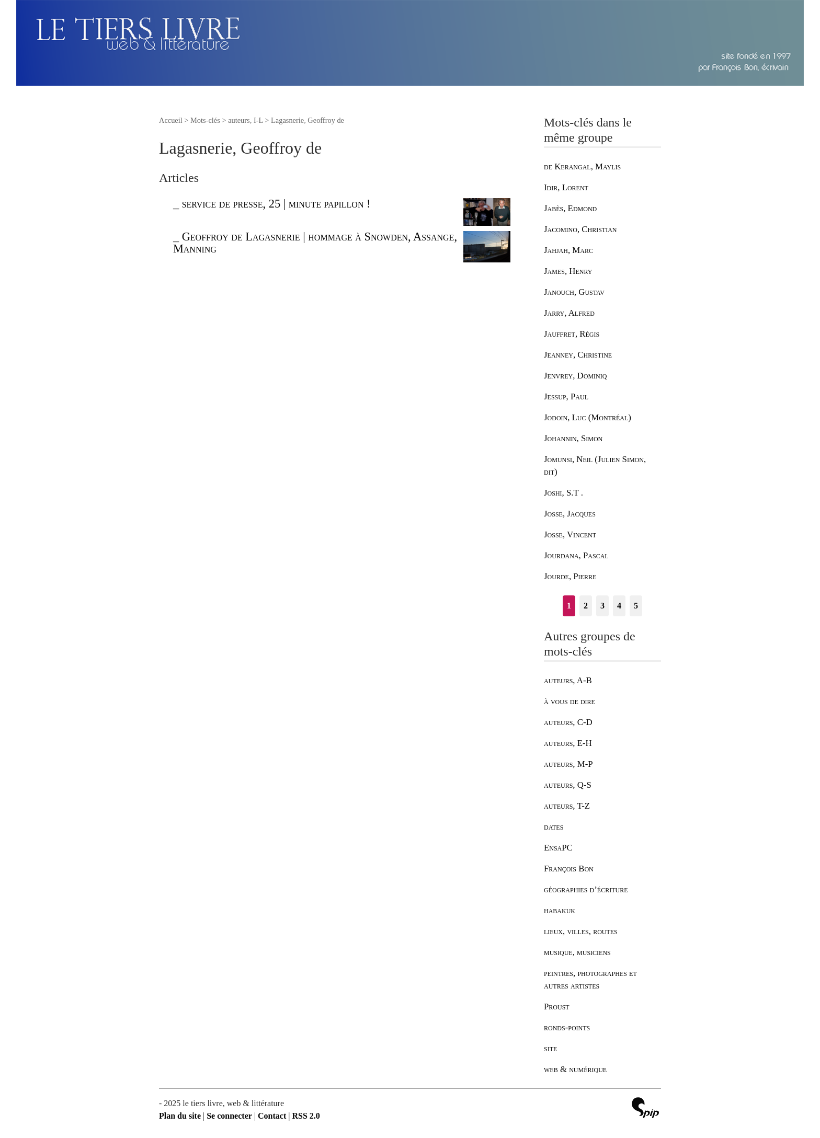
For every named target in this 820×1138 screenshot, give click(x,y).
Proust (557, 1006)
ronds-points (567, 1027)
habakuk (559, 910)
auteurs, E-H (568, 743)
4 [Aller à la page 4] (619, 605)
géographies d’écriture (586, 889)
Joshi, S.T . (563, 493)
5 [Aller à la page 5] (636, 605)
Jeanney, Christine (578, 355)
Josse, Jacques (570, 514)
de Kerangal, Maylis (582, 166)
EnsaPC (558, 848)
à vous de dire (569, 701)
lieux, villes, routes (581, 931)
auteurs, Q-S (567, 785)
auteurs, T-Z (567, 806)
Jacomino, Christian (580, 229)
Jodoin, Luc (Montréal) (587, 417)
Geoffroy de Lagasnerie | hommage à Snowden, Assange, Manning (315, 242)
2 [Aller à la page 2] (586, 605)
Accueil (171, 120)
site (550, 1048)
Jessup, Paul (566, 396)
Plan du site (180, 1115)
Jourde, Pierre (570, 576)
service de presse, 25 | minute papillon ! (276, 203)
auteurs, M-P (568, 764)
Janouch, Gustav (574, 292)
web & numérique (575, 1069)
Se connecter (229, 1115)
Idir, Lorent (566, 187)
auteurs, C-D (568, 722)
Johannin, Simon (573, 438)
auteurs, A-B (568, 680)
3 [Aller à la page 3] (602, 605)
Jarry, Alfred (569, 313)
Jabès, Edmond (570, 208)
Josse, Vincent (570, 534)
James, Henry (568, 271)
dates (553, 827)
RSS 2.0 (306, 1115)
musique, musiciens (577, 952)
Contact (272, 1115)
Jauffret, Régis (571, 334)
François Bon (569, 868)
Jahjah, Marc (568, 250)
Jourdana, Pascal (576, 555)
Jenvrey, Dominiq (575, 376)
